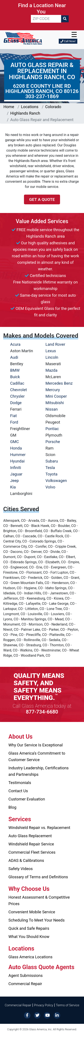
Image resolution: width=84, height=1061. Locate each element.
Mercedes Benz (59, 383)
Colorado (53, 106)
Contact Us (18, 791)
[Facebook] (27, 1015)
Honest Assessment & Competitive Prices (39, 900)
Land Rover (55, 344)
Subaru (52, 461)
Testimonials (19, 782)
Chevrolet (18, 389)
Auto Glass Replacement (30, 836)
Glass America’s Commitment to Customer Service (36, 756)
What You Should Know (28, 936)
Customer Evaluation (26, 799)
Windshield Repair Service (31, 844)
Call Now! (68, 41)
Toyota (52, 474)
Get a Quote (42, 199)
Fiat (13, 415)
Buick (15, 376)
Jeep (14, 480)
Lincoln (52, 357)
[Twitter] (37, 1015)
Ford (14, 422)
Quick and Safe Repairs (28, 928)
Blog (12, 807)
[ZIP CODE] (46, 19)
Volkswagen (56, 480)
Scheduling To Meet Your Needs (36, 920)
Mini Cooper (56, 396)
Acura (15, 344)
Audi (14, 357)
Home (8, 106)
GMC (14, 441)
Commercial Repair (25, 983)
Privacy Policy (43, 1005)
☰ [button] (74, 34)
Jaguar (16, 474)
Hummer (18, 454)
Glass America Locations (30, 957)
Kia (13, 487)
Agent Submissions (25, 975)
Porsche (53, 441)
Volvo (50, 487)
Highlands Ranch (25, 113)
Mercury (53, 389)
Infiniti (15, 467)
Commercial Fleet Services (31, 852)
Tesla (50, 467)
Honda (16, 448)
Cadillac (17, 383)
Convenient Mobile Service (31, 912)
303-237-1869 (42, 96)
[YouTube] (47, 1015)
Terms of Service (67, 1005)
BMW (15, 370)
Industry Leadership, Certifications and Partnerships (38, 771)
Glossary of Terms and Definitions (38, 877)
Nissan (52, 409)
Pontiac (52, 428)
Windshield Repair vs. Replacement (39, 827)
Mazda (51, 370)
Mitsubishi (55, 402)
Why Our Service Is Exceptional (35, 745)
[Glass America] (22, 38)
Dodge (16, 402)
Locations (29, 106)
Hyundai (17, 461)
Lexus (51, 351)
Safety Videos (20, 868)
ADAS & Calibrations (26, 860)
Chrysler (17, 396)
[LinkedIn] (57, 1015)
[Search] (65, 18)
